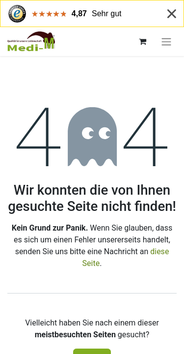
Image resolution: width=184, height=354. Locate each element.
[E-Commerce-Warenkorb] (142, 41)
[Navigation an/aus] (166, 41)
